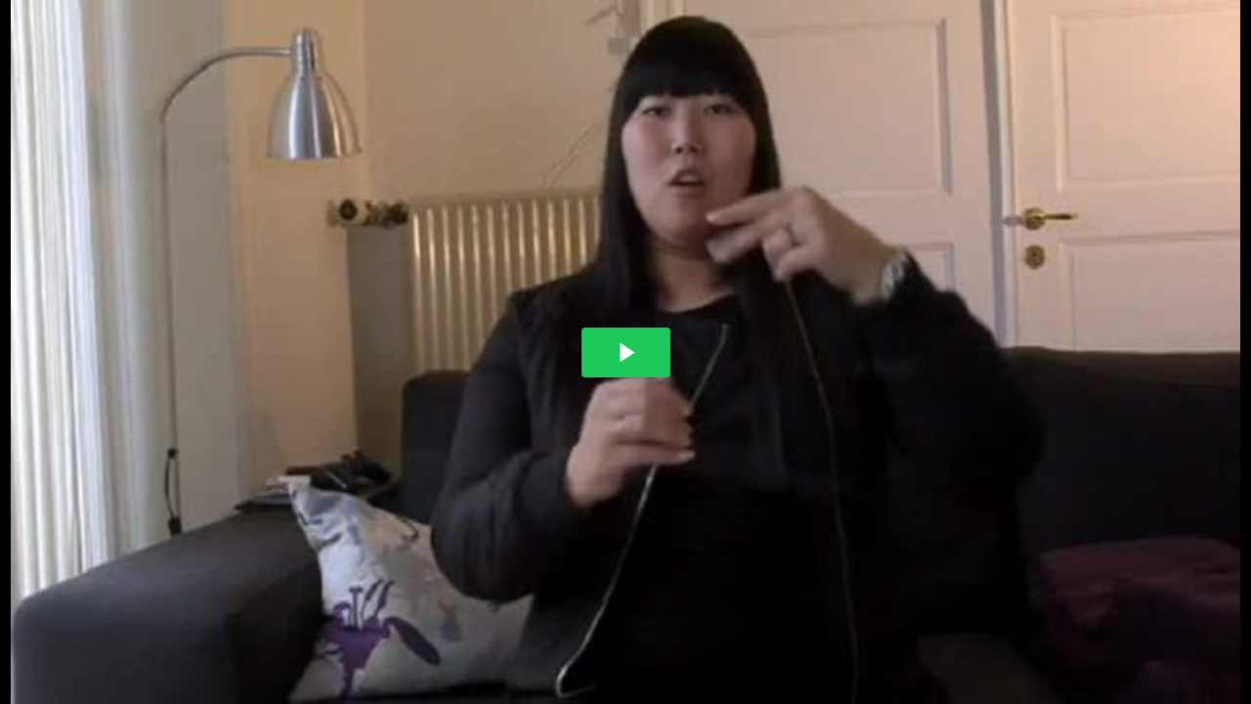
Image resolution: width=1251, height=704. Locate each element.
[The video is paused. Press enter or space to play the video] (626, 352)
